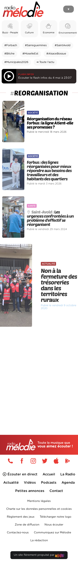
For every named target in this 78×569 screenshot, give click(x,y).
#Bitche (9, 53)
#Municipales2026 (16, 62)
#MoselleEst (30, 53)
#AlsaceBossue (56, 53)
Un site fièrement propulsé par (39, 556)
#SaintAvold (63, 45)
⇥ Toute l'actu (45, 62)
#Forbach (10, 45)
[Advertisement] (39, 372)
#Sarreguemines (36, 45)
